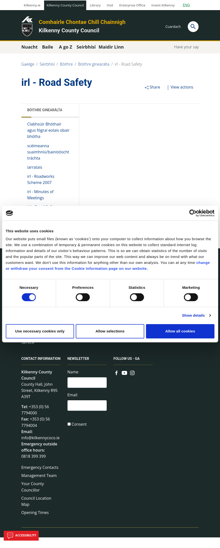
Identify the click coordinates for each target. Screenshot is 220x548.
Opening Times (35, 523)
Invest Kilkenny (162, 5)
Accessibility (21, 536)
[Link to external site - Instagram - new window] (132, 377)
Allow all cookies (180, 331)
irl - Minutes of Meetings (40, 198)
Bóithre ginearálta (94, 66)
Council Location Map (36, 512)
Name (73, 376)
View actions (179, 88)
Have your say (186, 48)
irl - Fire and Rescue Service (39, 343)
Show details (193, 315)
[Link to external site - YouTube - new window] (124, 377)
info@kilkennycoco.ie (40, 447)
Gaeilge (27, 66)
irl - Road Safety (129, 66)
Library (95, 5)
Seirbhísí (47, 66)
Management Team (39, 485)
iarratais (34, 170)
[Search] (193, 26)
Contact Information (33, 365)
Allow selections (110, 331)
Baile (47, 49)
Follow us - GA (127, 363)
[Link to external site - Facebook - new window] (116, 377)
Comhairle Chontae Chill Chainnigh (82, 22)
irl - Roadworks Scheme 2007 (41, 182)
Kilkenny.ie (32, 5)
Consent (79, 430)
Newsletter (78, 363)
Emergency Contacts (40, 477)
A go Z (65, 49)
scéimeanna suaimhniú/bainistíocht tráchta (48, 154)
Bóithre (66, 66)
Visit (110, 5)
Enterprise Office (132, 5)
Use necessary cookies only (40, 331)
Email (73, 399)
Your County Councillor (32, 497)
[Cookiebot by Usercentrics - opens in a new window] (192, 213)
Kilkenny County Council (65, 5)
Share (152, 88)
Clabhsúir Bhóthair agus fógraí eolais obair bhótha (44, 132)
